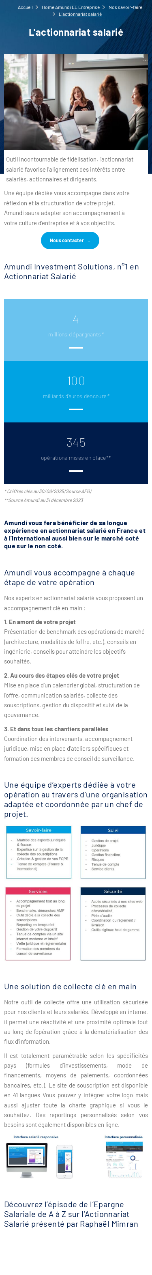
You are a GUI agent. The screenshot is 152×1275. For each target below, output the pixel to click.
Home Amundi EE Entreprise (71, 7)
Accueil (25, 7)
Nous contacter (67, 240)
